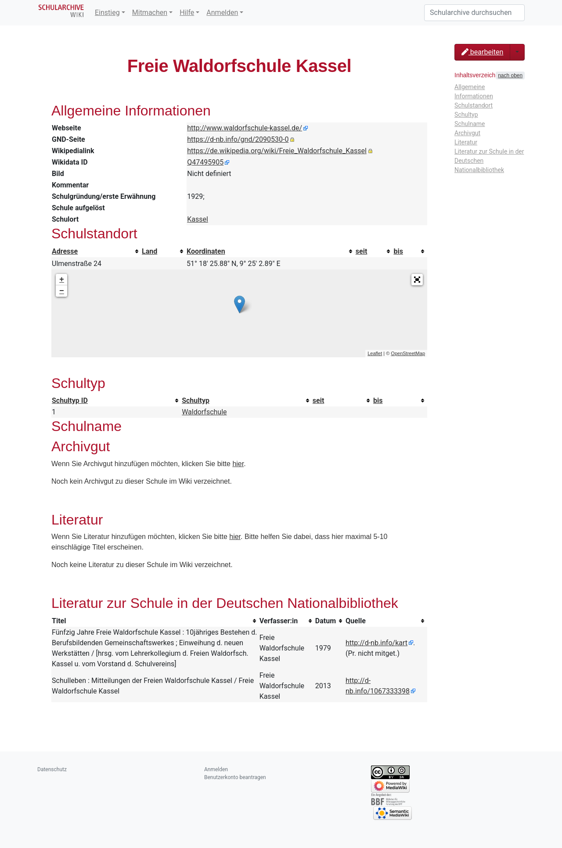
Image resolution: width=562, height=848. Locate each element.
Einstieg (107, 12)
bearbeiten (482, 52)
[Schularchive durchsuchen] (474, 12)
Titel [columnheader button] (59, 621)
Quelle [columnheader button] (356, 621)
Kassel (197, 219)
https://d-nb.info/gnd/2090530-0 (237, 139)
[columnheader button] (96, 251)
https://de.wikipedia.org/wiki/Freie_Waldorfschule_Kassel (277, 151)
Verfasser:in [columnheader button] (278, 621)
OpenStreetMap (408, 353)
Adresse (65, 251)
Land (149, 251)
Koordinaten (206, 251)
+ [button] (61, 279)
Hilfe (187, 12)
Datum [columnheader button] (325, 621)
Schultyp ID (70, 400)
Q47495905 (205, 162)
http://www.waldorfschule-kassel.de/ (244, 128)
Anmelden (222, 12)
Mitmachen (149, 12)
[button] (417, 279)
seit (361, 251)
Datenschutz (52, 769)
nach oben (510, 75)
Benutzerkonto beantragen (235, 777)
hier (238, 463)
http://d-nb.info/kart (376, 643)
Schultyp (195, 400)
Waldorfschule (204, 412)
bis (398, 251)
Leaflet (374, 353)
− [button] (61, 291)
